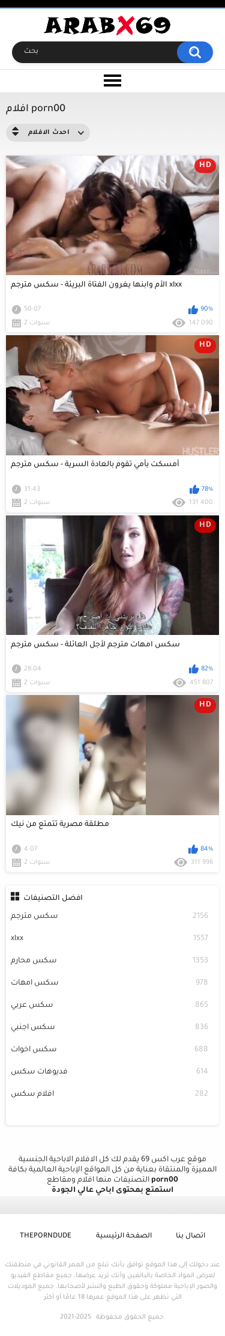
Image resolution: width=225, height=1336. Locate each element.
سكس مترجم (110, 917)
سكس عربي (110, 1006)
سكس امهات (110, 984)
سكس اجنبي (110, 1028)
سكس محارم (110, 961)
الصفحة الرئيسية (124, 1236)
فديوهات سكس (110, 1072)
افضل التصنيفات (53, 898)
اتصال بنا (190, 1236)
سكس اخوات (110, 1050)
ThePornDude (45, 1236)
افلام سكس (110, 1095)
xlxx (110, 939)
